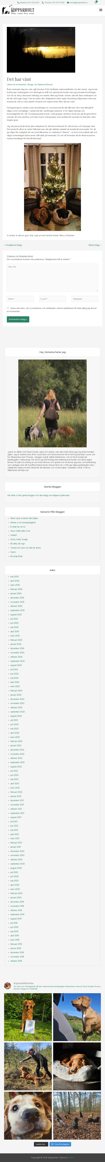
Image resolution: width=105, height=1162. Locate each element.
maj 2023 (14, 729)
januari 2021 (15, 847)
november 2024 (17, 653)
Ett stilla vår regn (17, 544)
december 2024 (17, 648)
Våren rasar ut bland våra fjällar (24, 518)
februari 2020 (16, 893)
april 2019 (14, 935)
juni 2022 (14, 775)
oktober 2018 (16, 961)
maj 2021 (14, 830)
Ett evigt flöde (16, 556)
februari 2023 (16, 741)
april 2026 (14, 581)
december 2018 (17, 952)
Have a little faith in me (20, 531)
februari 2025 (16, 640)
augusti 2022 (16, 767)
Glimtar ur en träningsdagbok (23, 522)
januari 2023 (15, 745)
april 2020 (14, 885)
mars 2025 (15, 636)
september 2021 (17, 813)
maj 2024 (14, 678)
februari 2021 (16, 843)
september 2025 (17, 610)
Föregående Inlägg (12, 245)
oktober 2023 (16, 707)
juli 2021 (13, 821)
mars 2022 (15, 788)
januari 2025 (15, 644)
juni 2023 (14, 724)
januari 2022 (15, 796)
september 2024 (17, 661)
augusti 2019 (15, 919)
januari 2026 (15, 593)
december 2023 (17, 699)
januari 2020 (15, 897)
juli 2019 (14, 923)
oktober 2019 (16, 910)
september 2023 (17, 712)
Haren (13, 552)
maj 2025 (14, 627)
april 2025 (14, 631)
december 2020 (17, 851)
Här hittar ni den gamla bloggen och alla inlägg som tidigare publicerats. (39, 495)
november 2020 (17, 855)
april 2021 (14, 834)
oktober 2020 (16, 859)
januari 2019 (15, 948)
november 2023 (17, 703)
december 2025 (17, 598)
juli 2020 (14, 872)
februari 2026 (16, 589)
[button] (100, 9)
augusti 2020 (16, 868)
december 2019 (17, 902)
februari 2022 (16, 792)
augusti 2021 (15, 817)
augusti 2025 (16, 615)
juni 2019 (14, 927)
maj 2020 (14, 881)
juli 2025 (14, 619)
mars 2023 (15, 737)
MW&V (71, 1157)
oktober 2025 (16, 606)
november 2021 (17, 805)
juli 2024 (14, 669)
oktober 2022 (16, 758)
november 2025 (17, 602)
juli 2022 (14, 771)
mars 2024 (15, 686)
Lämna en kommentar (16, 84)
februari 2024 (16, 691)
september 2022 (17, 762)
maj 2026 (14, 577)
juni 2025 (14, 623)
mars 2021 (14, 838)
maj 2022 (14, 779)
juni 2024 (14, 674)
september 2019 (17, 914)
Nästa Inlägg (95, 245)
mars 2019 (14, 940)
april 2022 (14, 783)
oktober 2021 (16, 809)
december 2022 (17, 750)
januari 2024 (15, 695)
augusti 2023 (16, 716)
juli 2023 (14, 720)
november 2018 (17, 957)
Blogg (30, 84)
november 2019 (17, 906)
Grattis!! (13, 535)
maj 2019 (14, 931)
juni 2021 (14, 826)
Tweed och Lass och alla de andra (25, 548)
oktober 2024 (16, 657)
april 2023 (14, 733)
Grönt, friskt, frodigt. (19, 539)
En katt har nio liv (17, 527)
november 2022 (17, 754)
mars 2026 (15, 585)
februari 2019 (16, 944)
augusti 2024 (16, 665)
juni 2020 (14, 876)
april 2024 (14, 682)
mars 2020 (15, 889)
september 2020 (17, 864)
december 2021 (17, 800)
